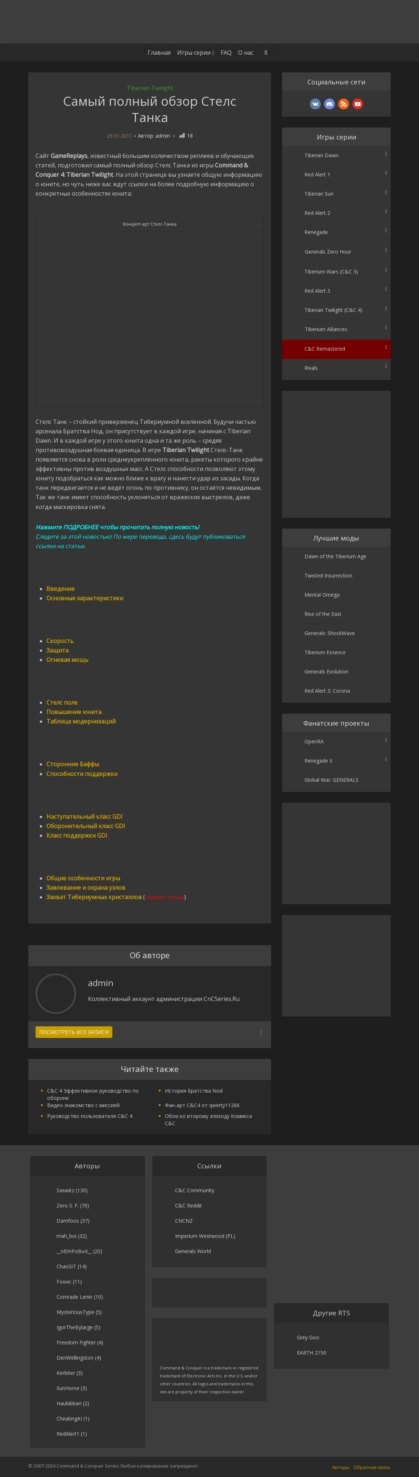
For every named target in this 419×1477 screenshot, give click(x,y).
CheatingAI (69, 1418)
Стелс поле (62, 702)
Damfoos (68, 1220)
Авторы (341, 1467)
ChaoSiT (66, 1266)
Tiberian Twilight (149, 88)
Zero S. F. (68, 1205)
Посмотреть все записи (74, 1032)
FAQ (226, 53)
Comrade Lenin (74, 1296)
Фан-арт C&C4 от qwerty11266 (202, 1105)
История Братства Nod (194, 1090)
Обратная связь (372, 1467)
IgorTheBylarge (75, 1327)
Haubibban (69, 1403)
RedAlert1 (68, 1433)
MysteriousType (75, 1312)
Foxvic (64, 1281)
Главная (159, 53)
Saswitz (65, 1190)
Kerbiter (66, 1372)
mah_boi (66, 1235)
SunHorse (68, 1388)
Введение (60, 589)
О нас (245, 53)
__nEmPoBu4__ (74, 1251)
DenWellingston (75, 1357)
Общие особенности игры (83, 878)
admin (162, 136)
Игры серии (194, 53)
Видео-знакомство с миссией (83, 1105)
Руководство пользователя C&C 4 (89, 1116)
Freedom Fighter (76, 1342)
